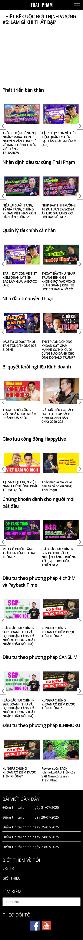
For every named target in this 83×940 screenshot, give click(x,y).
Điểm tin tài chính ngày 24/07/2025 (30, 837)
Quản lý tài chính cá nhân (29, 230)
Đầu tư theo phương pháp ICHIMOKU (41, 725)
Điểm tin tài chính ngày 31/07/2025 (30, 807)
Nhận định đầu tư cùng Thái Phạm (38, 162)
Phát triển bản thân (23, 90)
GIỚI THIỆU (11, 878)
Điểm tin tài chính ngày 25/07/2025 (30, 827)
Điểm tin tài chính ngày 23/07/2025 (30, 847)
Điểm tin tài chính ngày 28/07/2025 (30, 817)
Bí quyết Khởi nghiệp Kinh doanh (36, 367)
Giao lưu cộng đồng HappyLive (34, 439)
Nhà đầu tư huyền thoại (27, 298)
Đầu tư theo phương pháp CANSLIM (39, 657)
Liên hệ (8, 868)
